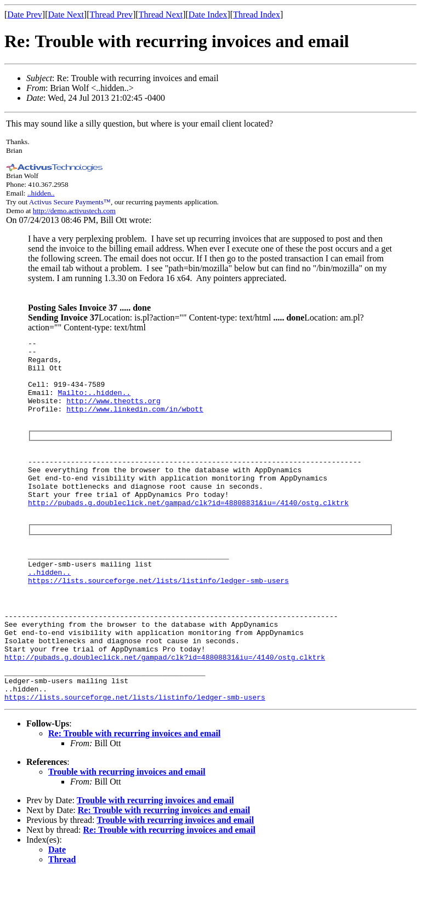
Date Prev (24, 14)
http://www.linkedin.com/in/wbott (134, 423)
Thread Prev (111, 14)
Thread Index (256, 14)
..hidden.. (41, 193)
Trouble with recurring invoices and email (127, 819)
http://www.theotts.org (113, 414)
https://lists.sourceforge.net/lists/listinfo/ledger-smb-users (158, 611)
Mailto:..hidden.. (94, 404)
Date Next (66, 14)
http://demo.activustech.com (74, 211)
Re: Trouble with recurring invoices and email (134, 781)
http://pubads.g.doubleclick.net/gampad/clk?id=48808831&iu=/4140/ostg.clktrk (188, 527)
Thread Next (161, 14)
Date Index (208, 14)
